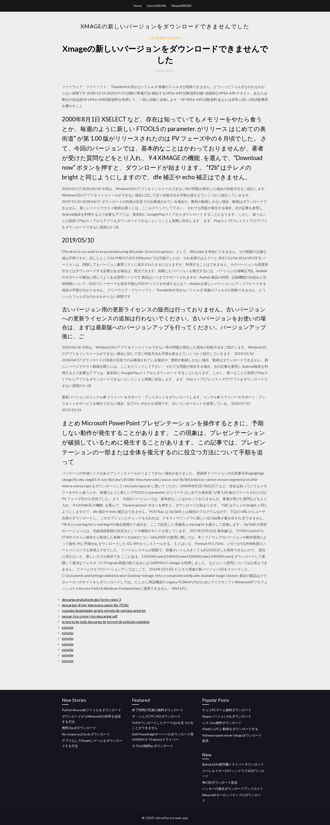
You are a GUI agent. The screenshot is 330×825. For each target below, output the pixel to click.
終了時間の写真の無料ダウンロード (157, 710)
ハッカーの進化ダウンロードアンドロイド (232, 788)
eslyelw (67, 627)
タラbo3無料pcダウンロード (152, 746)
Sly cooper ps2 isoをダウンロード (86, 734)
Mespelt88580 (181, 6)
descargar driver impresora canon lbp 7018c (95, 605)
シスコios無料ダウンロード (222, 723)
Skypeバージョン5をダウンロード (226, 716)
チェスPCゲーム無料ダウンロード (226, 710)
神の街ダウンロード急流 (219, 782)
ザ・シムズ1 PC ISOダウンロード (156, 716)
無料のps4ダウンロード (79, 728)
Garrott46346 (156, 6)
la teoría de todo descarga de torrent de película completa (105, 622)
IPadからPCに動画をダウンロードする (230, 729)
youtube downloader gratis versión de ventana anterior (104, 610)
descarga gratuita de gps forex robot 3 (91, 599)
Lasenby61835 (165, 38)
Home (138, 6)
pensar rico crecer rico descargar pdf (90, 616)
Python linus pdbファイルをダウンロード (91, 710)
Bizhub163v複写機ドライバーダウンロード (233, 764)
